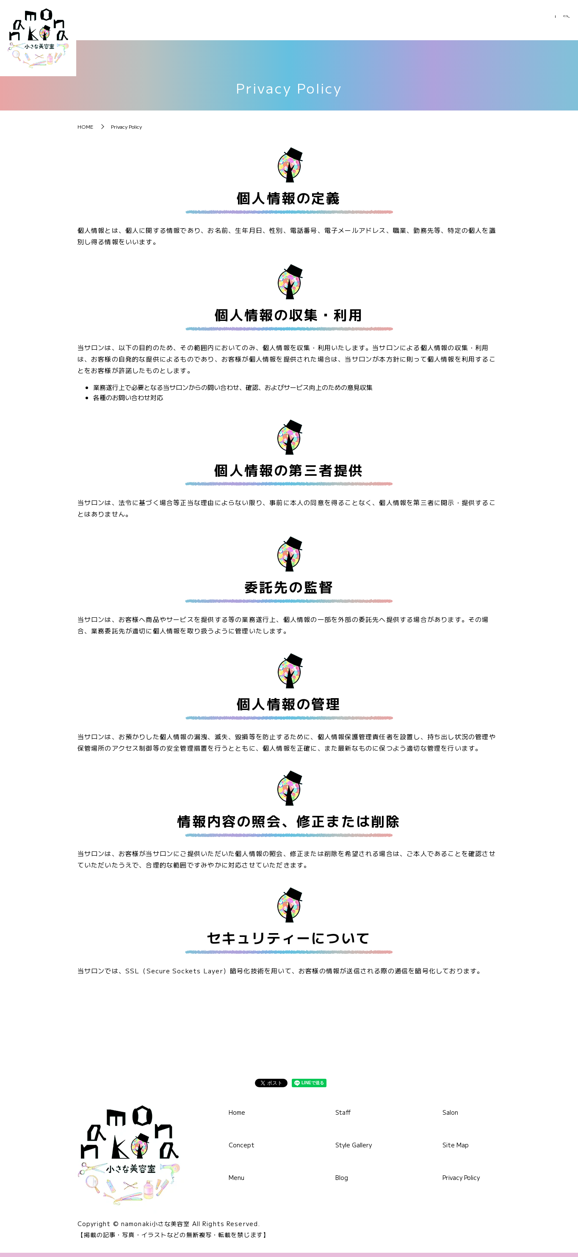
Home (240, 24)
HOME (85, 126)
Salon (533, 24)
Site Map (455, 1145)
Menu (339, 24)
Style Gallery (437, 24)
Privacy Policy (461, 1177)
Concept (290, 24)
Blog (492, 24)
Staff (381, 24)
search (566, 25)
